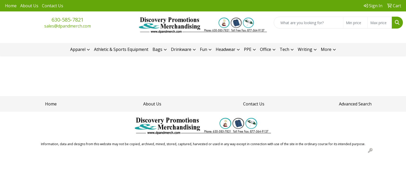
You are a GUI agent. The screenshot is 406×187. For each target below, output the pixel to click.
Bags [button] (157, 49)
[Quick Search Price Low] (355, 23)
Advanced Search (355, 104)
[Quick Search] (308, 23)
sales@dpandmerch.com (67, 26)
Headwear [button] (225, 49)
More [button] (326, 49)
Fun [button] (203, 49)
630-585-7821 (68, 19)
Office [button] (265, 49)
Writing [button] (305, 49)
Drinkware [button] (181, 49)
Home (11, 6)
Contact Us (52, 6)
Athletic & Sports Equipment (121, 49)
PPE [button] (247, 49)
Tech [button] (284, 49)
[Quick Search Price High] (379, 23)
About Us (29, 6)
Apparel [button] (77, 49)
